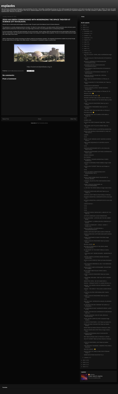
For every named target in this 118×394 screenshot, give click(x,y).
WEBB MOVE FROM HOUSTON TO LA (94, 354)
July (85, 42)
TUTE (85, 118)
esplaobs (8, 6)
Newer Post (6, 119)
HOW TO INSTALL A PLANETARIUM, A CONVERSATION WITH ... (93, 229)
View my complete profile (94, 378)
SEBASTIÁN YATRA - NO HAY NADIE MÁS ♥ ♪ (95, 281)
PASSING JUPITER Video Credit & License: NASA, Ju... (97, 97)
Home (39, 119)
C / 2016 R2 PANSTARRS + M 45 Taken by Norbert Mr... (98, 322)
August (86, 39)
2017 (84, 360)
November (87, 33)
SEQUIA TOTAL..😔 (89, 93)
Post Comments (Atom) (42, 123)
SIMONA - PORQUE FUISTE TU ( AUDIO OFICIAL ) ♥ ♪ (97, 283)
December (87, 31)
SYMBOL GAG (87, 120)
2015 (84, 364)
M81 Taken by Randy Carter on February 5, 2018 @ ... (97, 336)
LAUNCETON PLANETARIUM (91, 85)
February (86, 52)
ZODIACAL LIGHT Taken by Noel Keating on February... (97, 194)
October (86, 35)
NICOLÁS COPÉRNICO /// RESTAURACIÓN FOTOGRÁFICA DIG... (95, 62)
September (87, 37)
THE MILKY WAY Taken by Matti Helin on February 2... (97, 110)
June (85, 44)
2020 (84, 25)
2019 (84, 27)
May (85, 46)
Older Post (73, 119)
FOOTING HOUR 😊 (89, 112)
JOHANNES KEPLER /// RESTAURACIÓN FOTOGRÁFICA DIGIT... (94, 65)
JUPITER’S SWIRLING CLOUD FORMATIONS (95, 215)
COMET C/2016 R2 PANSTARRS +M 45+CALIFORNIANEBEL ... (93, 185)
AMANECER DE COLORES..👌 (92, 95)
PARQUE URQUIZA (89, 155)
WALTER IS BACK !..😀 (90, 349)
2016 (84, 362)
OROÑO (86, 175)
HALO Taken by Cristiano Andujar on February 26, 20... (97, 91)
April (85, 48)
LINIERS (86, 134)
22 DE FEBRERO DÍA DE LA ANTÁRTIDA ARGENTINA (97, 129)
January (86, 357)
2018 (84, 29)
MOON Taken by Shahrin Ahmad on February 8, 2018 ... (97, 327)
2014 (84, 366)
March (86, 50)
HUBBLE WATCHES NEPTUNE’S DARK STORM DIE (97, 231)
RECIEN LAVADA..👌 (89, 244)
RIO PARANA (87, 157)
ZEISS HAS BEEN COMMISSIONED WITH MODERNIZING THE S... (94, 172)
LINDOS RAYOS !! (88, 203)
